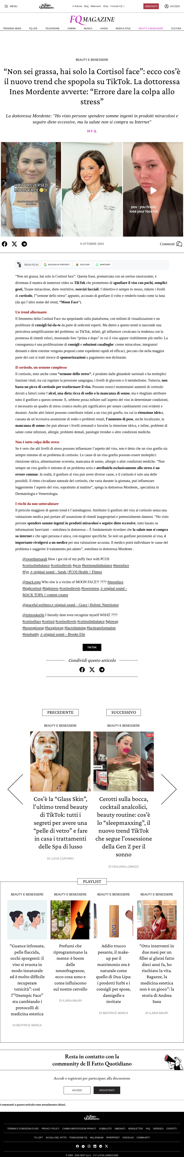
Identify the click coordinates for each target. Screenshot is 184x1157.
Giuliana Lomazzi (125, 865)
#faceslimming (75, 628)
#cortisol (48, 621)
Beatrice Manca (29, 1023)
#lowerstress (90, 588)
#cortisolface (31, 621)
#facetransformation (101, 628)
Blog (86, 6)
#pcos (77, 565)
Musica (88, 28)
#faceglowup (54, 628)
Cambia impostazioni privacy (79, 1127)
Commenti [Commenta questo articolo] (171, 244)
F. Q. (94, 131)
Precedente (60, 712)
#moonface (121, 565)
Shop (105, 6)
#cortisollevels (61, 565)
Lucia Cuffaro (62, 857)
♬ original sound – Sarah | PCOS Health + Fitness (66, 572)
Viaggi (104, 28)
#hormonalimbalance (97, 565)
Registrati (107, 1088)
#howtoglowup (33, 628)
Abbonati (151, 6)
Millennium (96, 6)
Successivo (123, 712)
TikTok (92, 647)
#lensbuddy (30, 634)
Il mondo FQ (117, 6)
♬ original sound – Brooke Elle (62, 634)
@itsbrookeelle (33, 615)
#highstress (50, 588)
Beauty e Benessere (151, 28)
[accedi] (172, 6)
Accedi (77, 1088)
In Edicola (77, 6)
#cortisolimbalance (36, 565)
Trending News (12, 28)
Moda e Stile (123, 28)
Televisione (52, 28)
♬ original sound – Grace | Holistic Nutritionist (85, 605)
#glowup (111, 621)
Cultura (176, 28)
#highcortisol (32, 588)
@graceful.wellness (36, 605)
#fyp (25, 572)
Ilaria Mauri (72, 999)
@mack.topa (31, 582)
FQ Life (33, 28)
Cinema (72, 28)
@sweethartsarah (34, 559)
